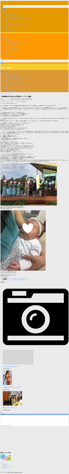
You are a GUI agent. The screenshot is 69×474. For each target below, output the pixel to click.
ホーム (4, 10)
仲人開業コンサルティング (10, 30)
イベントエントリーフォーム (11, 25)
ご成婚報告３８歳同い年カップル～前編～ (12, 387)
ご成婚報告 (7, 15)
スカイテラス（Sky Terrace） (11, 19)
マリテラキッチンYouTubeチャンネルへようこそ (15, 24)
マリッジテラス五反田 (5, 1)
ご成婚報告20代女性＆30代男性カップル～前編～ (10, 101)
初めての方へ (5, 13)
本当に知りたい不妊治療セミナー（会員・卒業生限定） (17, 17)
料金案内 (5, 11)
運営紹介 (5, 27)
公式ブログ (5, 20)
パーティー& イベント (7, 21)
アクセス (7, 29)
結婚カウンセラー (5, 99)
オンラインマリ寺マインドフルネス (12, 22)
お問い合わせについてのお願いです (10, 366)
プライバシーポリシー (10, 31)
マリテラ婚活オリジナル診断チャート (13, 16)
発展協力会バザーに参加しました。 (10, 407)
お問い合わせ (5, 26)
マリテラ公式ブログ (7, 93)
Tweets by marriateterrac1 (5, 425)
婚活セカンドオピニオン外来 (11, 14)
